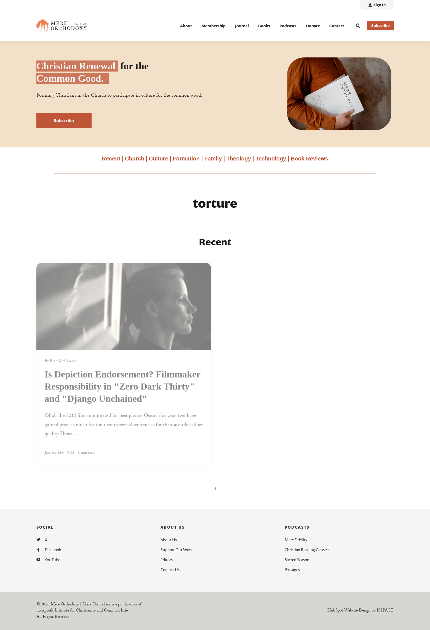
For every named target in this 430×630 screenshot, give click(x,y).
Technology (270, 159)
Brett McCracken (63, 364)
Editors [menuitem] (167, 559)
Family (213, 159)
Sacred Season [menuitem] (297, 559)
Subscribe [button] (380, 25)
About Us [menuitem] (169, 539)
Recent (111, 159)
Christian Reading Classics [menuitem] (307, 549)
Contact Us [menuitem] (170, 569)
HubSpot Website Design (348, 611)
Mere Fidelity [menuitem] (296, 539)
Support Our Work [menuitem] (177, 549)
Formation (187, 159)
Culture (158, 159)
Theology (238, 159)
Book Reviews (309, 159)
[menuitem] (377, 5)
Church (134, 159)
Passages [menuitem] (292, 569)
